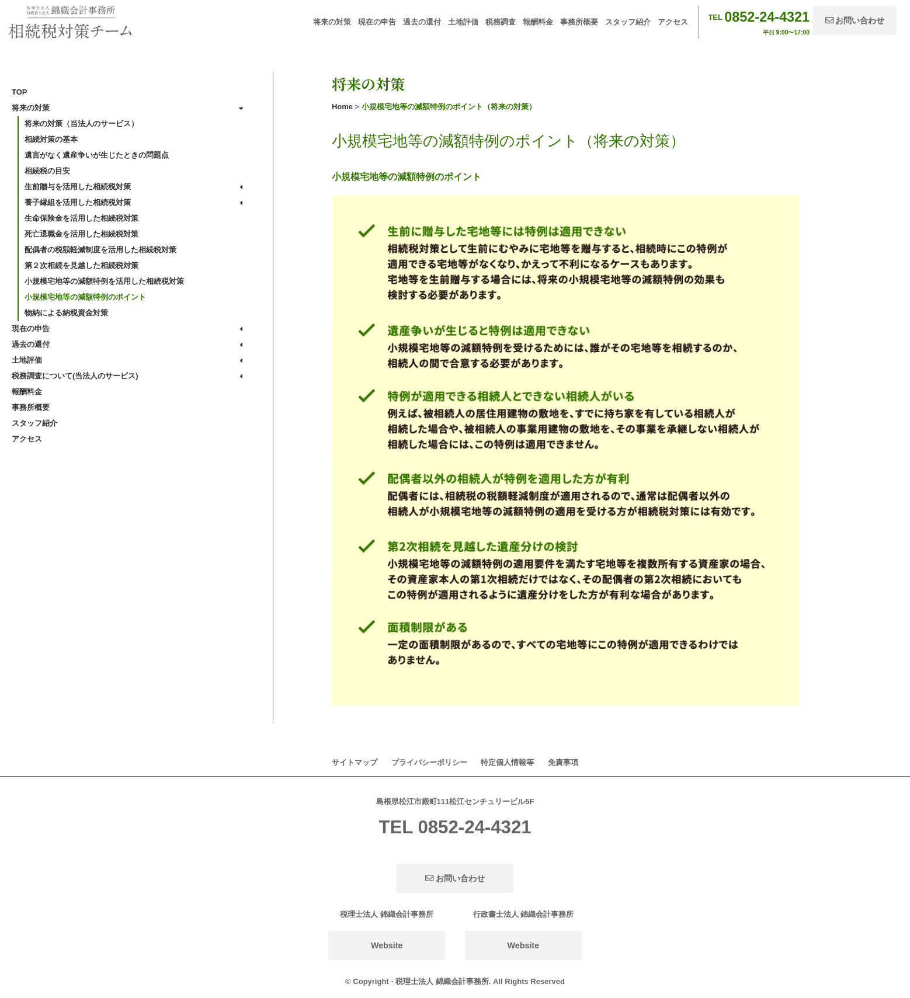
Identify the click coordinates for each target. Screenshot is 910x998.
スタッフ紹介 (628, 22)
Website (387, 945)
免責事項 (563, 762)
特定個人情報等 (507, 762)
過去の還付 (422, 22)
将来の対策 (332, 22)
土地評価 (463, 22)
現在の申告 (377, 22)
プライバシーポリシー (429, 762)
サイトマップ (354, 762)
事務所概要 (579, 22)
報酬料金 (538, 22)
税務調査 (500, 22)
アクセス (673, 22)
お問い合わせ (855, 20)
